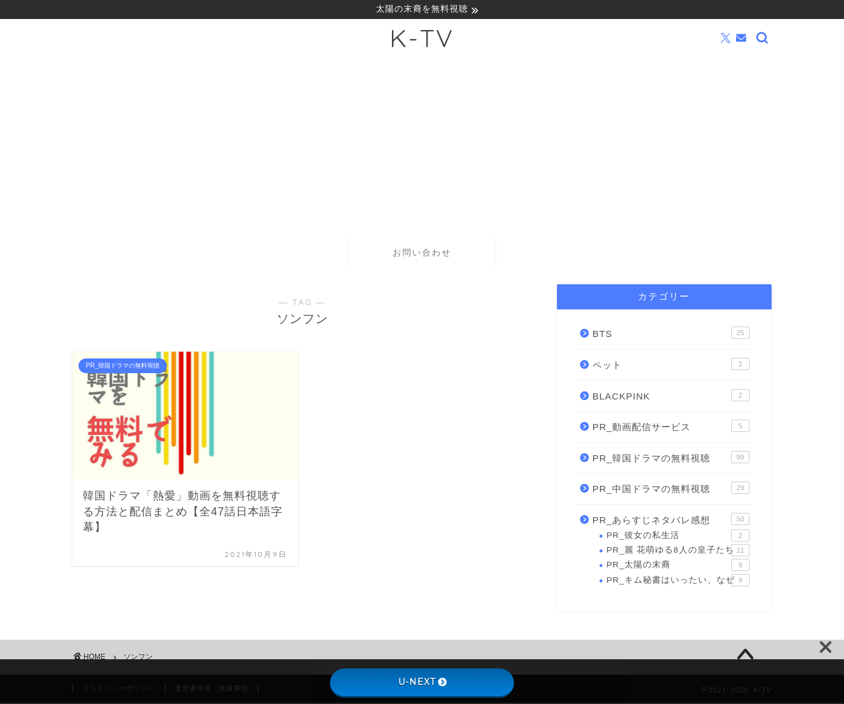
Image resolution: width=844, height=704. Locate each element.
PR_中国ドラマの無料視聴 (671, 489)
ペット (671, 365)
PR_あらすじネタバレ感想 (671, 520)
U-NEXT (422, 681)
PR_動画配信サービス (671, 427)
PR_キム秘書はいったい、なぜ (678, 581)
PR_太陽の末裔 (678, 566)
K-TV (422, 39)
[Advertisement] (422, 146)
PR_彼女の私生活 (678, 536)
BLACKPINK (671, 396)
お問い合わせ (422, 253)
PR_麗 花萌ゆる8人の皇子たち (678, 551)
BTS (671, 334)
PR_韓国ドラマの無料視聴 (671, 458)
